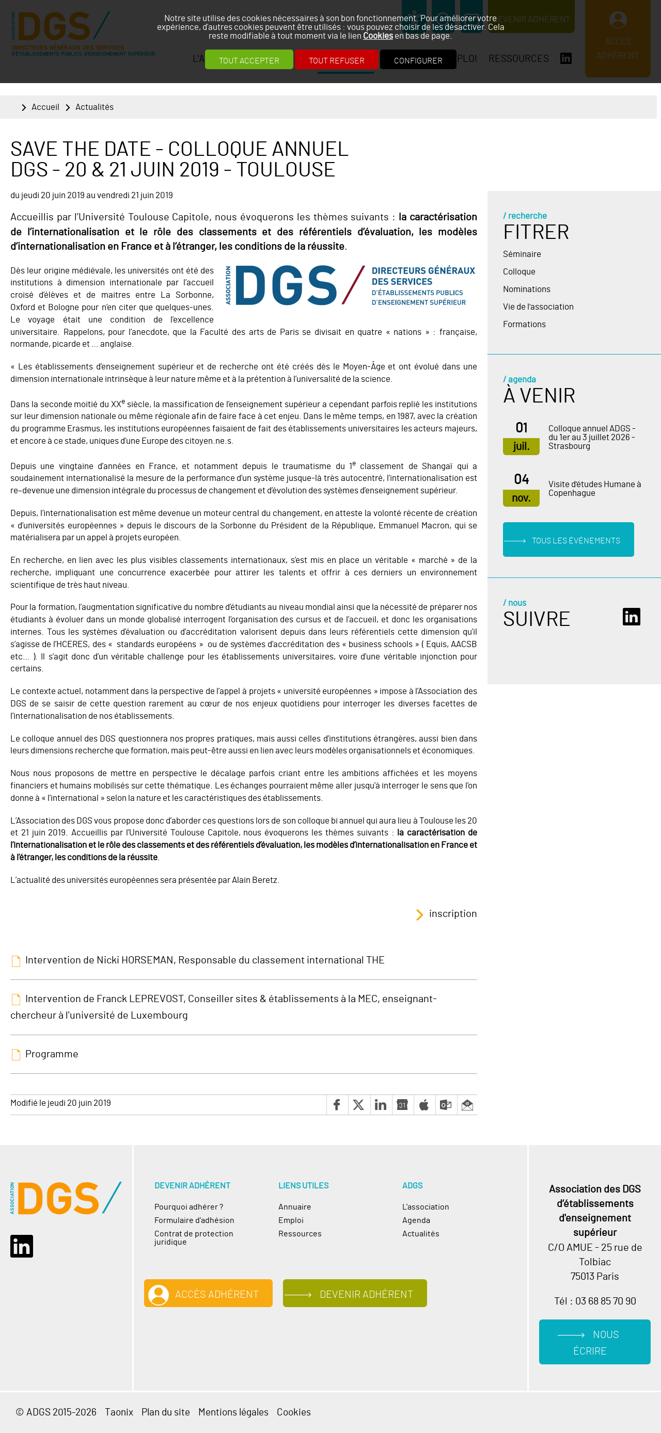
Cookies (378, 35)
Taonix (119, 1413)
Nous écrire (596, 1343)
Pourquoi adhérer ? (188, 1207)
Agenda (416, 1220)
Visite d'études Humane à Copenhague (594, 488)
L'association (425, 1207)
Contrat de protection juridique (193, 1238)
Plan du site (165, 1413)
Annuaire (294, 1207)
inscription (453, 914)
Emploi (291, 1220)
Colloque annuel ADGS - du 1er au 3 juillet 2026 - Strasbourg (592, 437)
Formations (524, 324)
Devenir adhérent (366, 1295)
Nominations (526, 289)
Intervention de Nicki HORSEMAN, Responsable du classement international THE (205, 960)
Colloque (519, 271)
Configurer (418, 61)
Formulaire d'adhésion (194, 1220)
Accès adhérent (217, 1295)
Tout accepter (249, 61)
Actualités (94, 107)
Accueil (45, 107)
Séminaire (522, 254)
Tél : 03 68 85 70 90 (595, 1301)
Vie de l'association (538, 306)
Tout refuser (337, 61)
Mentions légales (233, 1413)
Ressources (300, 1234)
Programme (51, 1054)
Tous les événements (576, 541)
